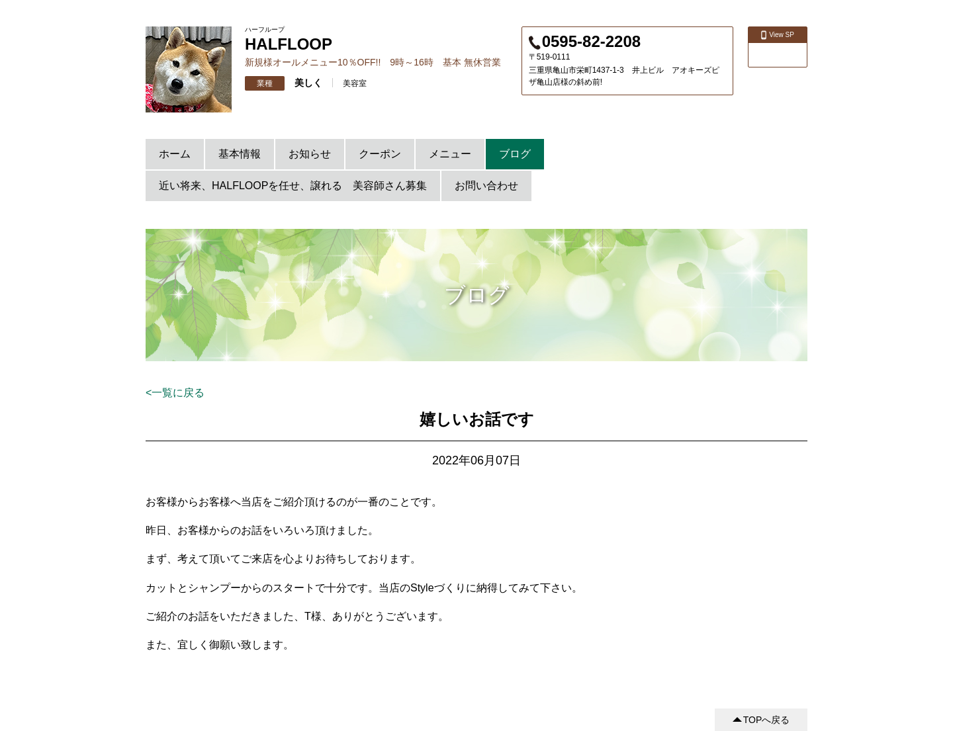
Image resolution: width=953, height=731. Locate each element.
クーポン (380, 153)
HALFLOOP (288, 44)
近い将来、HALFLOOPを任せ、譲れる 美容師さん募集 (293, 185)
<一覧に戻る (175, 392)
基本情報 (239, 153)
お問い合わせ (486, 185)
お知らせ (310, 153)
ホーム (175, 153)
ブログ (515, 153)
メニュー (450, 153)
